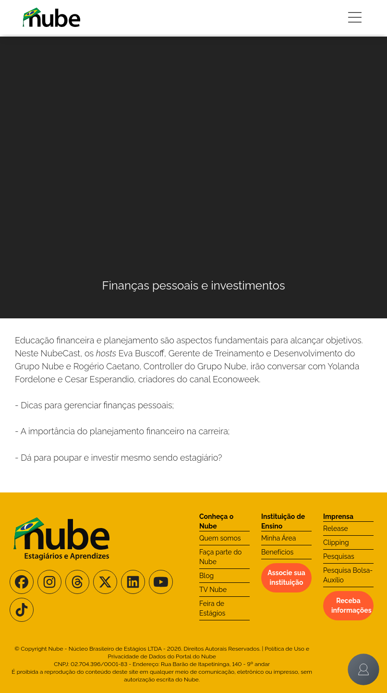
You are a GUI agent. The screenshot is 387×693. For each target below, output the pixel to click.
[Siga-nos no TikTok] (22, 610)
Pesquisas (338, 556)
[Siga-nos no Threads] (77, 582)
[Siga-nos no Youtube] (161, 582)
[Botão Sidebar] (355, 17)
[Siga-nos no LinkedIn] (133, 582)
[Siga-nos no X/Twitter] (105, 582)
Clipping (336, 542)
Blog (206, 576)
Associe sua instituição (286, 577)
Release (335, 528)
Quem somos (220, 538)
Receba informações (351, 605)
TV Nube (213, 589)
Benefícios (277, 552)
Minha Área (278, 538)
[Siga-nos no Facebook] (22, 582)
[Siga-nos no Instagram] (49, 582)
